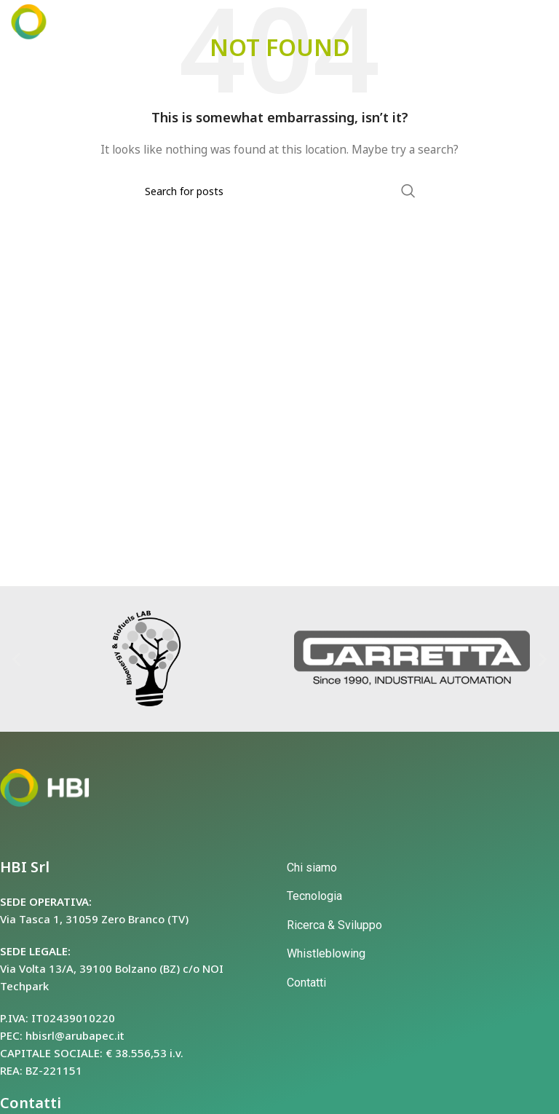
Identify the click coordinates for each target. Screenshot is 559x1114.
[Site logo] (52, 21)
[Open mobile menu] (522, 21)
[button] (16, 658)
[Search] (279, 191)
